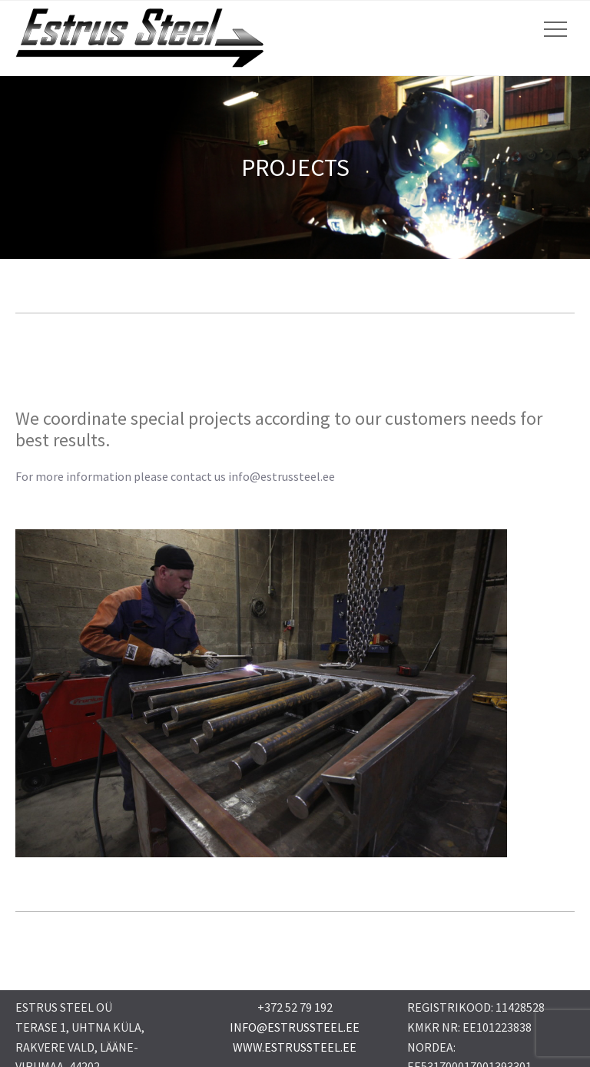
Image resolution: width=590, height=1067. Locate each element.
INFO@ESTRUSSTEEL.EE (295, 1027)
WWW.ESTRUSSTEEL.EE (294, 1047)
